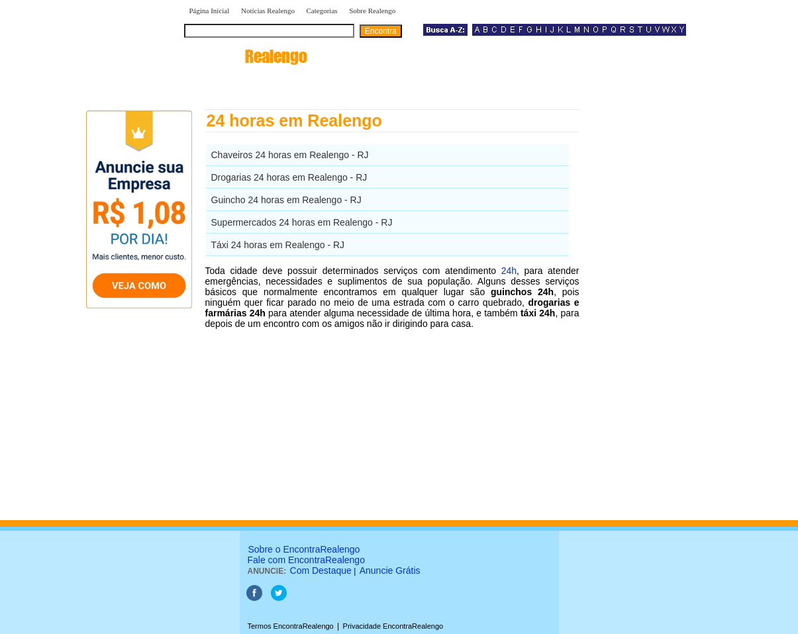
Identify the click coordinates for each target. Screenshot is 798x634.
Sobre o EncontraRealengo (304, 549)
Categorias (322, 11)
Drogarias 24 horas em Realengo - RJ (289, 177)
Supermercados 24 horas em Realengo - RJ (302, 222)
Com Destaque (321, 570)
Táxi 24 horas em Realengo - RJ (278, 245)
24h (509, 270)
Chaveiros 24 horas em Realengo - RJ (290, 155)
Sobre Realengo (372, 11)
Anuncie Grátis (390, 570)
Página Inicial (209, 11)
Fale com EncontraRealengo (306, 560)
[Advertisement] (648, 307)
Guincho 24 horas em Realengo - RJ (286, 200)
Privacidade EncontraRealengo (393, 626)
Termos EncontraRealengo (291, 626)
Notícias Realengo (268, 11)
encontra (245, 56)
